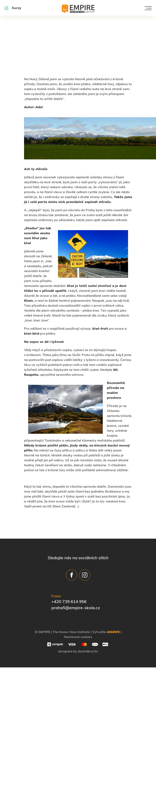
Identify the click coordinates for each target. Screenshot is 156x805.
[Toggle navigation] (148, 8)
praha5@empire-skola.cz (75, 608)
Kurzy (12, 8)
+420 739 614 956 (69, 602)
